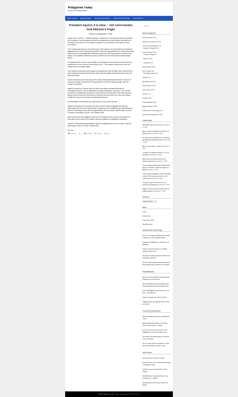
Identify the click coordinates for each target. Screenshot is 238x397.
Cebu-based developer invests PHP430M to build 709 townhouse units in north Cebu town (156, 176)
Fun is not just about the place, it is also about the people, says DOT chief (155, 344)
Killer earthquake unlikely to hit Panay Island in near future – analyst (154, 324)
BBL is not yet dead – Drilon (151, 146)
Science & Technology (121, 18)
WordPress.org (147, 224)
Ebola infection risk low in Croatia (153, 358)
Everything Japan (149, 73)
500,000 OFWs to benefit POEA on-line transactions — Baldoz (155, 377)
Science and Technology (150, 110)
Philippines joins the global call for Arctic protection (155, 303)
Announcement (147, 37)
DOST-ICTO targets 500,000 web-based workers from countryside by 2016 (156, 237)
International (138, 18)
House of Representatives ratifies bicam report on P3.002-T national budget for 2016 (156, 167)
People (144, 98)
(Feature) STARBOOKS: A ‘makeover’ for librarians (155, 243)
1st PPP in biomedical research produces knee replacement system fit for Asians (156, 263)
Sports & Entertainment (150, 115)
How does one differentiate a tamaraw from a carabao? (155, 338)
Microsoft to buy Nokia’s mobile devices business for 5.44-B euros (155, 278)
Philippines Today (80, 7)
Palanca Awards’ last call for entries (154, 297)
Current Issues (147, 52)
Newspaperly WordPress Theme (130, 394)
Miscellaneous (147, 81)
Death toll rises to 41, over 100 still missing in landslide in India (156, 364)
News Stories (72, 18)
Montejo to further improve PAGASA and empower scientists (156, 257)
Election (146, 59)
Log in (144, 212)
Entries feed (146, 216)
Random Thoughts (149, 48)
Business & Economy (102, 18)
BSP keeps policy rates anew (152, 125)
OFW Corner (146, 90)
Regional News (85, 18)
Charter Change (148, 54)
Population (147, 63)
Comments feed (148, 220)
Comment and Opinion (150, 46)
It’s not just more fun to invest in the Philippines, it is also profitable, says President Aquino (154, 331)
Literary (144, 77)
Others (144, 94)
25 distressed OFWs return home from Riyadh (155, 384)
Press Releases (147, 102)
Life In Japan (146, 71)
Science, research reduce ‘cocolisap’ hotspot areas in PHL (154, 250)
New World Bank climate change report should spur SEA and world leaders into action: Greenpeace (155, 285)
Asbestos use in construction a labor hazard (154, 370)
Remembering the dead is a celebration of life (156, 317)
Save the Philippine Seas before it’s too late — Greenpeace (155, 292)
